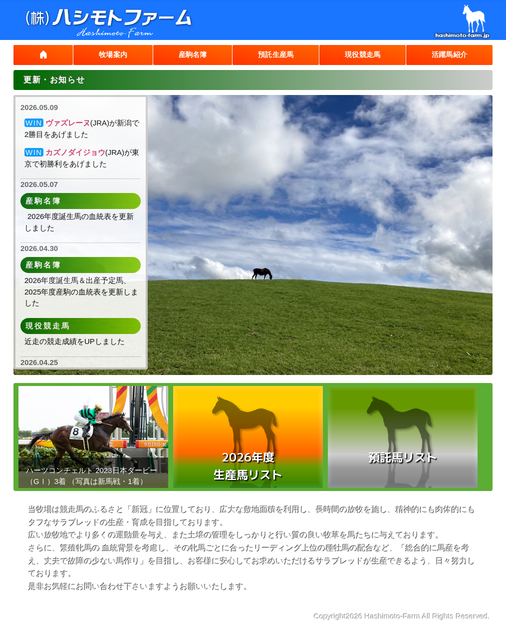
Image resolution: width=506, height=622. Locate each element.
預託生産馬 (271, 54)
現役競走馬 (360, 54)
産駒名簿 (186, 54)
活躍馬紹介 (449, 54)
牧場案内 (106, 54)
